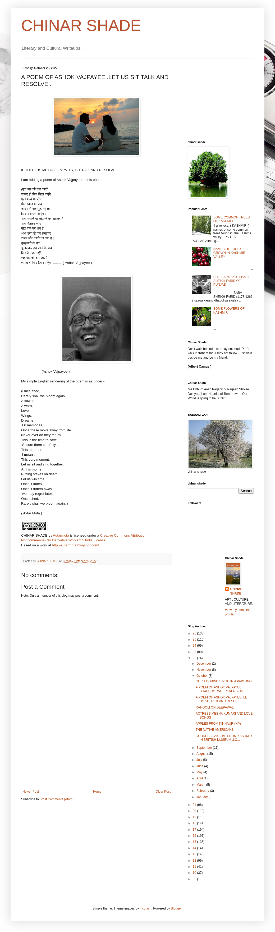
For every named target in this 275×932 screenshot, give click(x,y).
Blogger (176, 908)
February (203, 791)
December (204, 663)
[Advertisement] (96, 750)
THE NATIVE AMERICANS (215, 730)
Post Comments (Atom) (57, 799)
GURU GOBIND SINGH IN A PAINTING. (224, 681)
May (199, 772)
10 (195, 873)
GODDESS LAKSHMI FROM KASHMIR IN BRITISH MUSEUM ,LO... (224, 738)
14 (195, 848)
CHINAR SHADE (81, 25)
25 (195, 639)
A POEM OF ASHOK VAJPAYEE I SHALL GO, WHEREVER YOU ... (221, 689)
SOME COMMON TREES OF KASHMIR (231, 219)
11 (195, 867)
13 (195, 854)
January (202, 797)
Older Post (163, 791)
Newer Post (30, 791)
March (201, 785)
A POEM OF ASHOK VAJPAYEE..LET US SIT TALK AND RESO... (222, 699)
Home (97, 791)
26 (195, 633)
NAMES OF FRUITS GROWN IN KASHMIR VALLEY (229, 253)
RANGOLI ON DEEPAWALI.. (216, 707)
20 (195, 811)
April (200, 778)
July (199, 760)
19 (195, 817)
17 (195, 830)
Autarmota (61, 535)
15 (195, 842)
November (204, 669)
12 (195, 860)
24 (195, 645)
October (202, 676)
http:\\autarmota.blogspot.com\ (75, 545)
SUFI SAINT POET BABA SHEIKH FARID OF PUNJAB (231, 281)
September (204, 748)
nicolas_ (146, 908)
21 (195, 805)
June (200, 766)
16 (195, 836)
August (201, 754)
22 (195, 658)
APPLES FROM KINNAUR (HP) (218, 723)
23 (195, 652)
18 (195, 823)
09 (195, 879)
